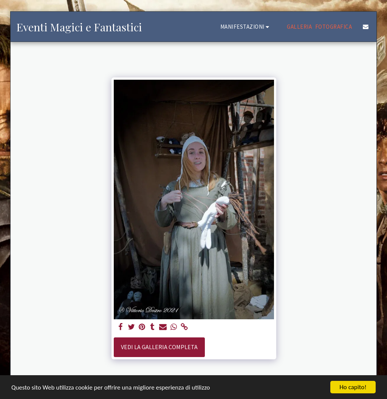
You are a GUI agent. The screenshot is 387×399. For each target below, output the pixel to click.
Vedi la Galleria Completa (159, 347)
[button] (246, 26)
